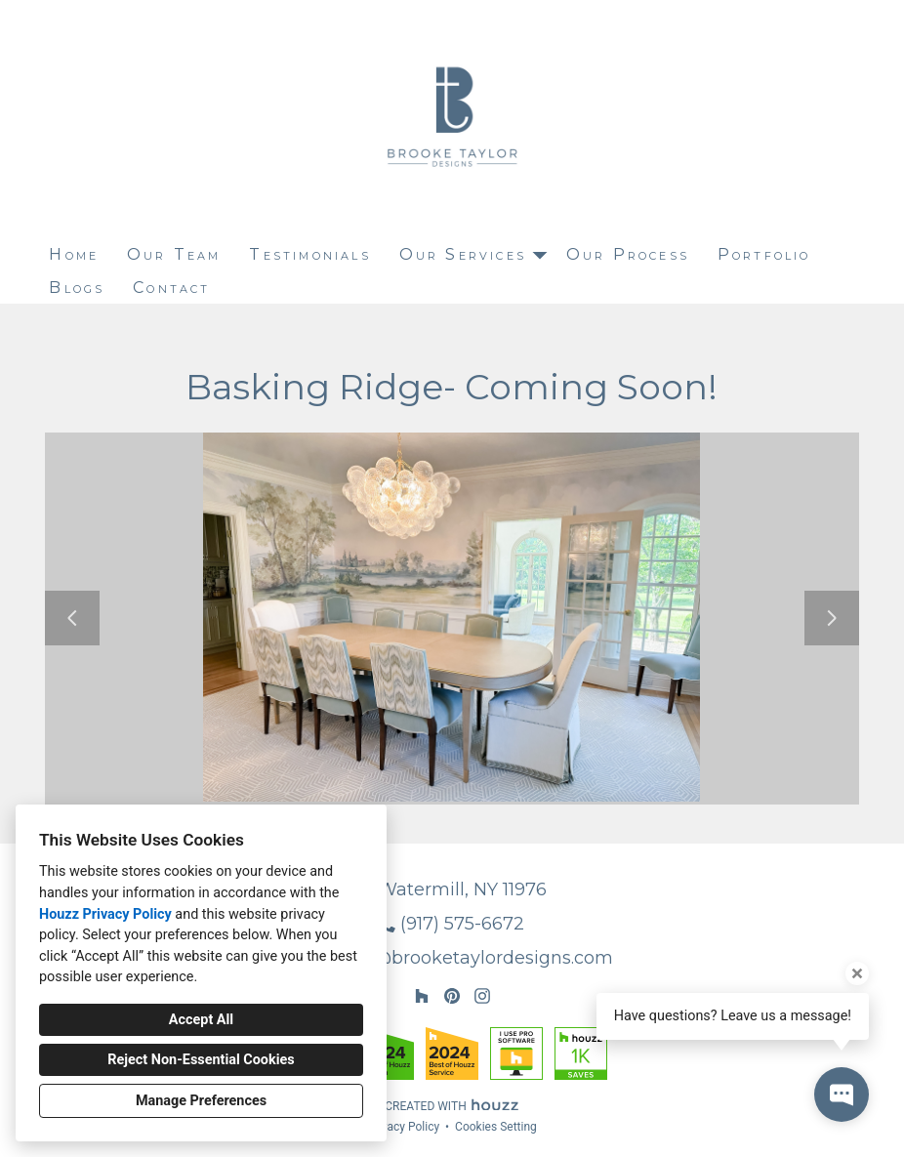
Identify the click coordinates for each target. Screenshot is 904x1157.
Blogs (76, 287)
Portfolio (764, 254)
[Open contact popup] (841, 1094)
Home (74, 254)
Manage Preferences (201, 1101)
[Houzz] (422, 996)
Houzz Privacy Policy (105, 914)
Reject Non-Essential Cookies (200, 1060)
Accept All (201, 1020)
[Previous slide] (72, 618)
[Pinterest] (451, 996)
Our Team (174, 254)
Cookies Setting (496, 1127)
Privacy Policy (403, 1127)
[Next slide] (831, 618)
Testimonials (309, 254)
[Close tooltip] (857, 973)
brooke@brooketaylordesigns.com (462, 958)
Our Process (627, 254)
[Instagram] (482, 996)
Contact (171, 287)
